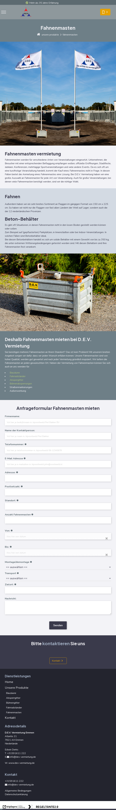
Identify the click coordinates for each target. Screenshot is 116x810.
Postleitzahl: (12, 486)
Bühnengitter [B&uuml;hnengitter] (13, 702)
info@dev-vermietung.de (21, 757)
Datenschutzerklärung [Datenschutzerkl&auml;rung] (16, 794)
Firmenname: (12, 416)
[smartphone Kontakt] (105, 12)
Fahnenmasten (13, 712)
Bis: (7, 547)
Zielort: (9, 584)
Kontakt (56, 660)
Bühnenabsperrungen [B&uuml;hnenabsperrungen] (21, 383)
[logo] (26, 17)
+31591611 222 (16, 753)
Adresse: (10, 472)
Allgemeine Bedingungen (18, 790)
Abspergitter (16, 380)
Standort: (10, 500)
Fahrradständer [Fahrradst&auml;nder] (18, 376)
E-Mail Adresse (14, 458)
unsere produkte (50, 34)
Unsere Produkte (16, 688)
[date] (58, 536)
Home (9, 682)
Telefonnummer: (14, 444)
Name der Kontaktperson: (20, 430)
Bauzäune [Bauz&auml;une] (15, 372)
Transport (10, 573)
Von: (7, 530)
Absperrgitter (13, 698)
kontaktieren (56, 643)
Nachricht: (10, 598)
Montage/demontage (17, 562)
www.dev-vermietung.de (21, 763)
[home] (38, 35)
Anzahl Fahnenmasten (18, 514)
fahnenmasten (70, 34)
